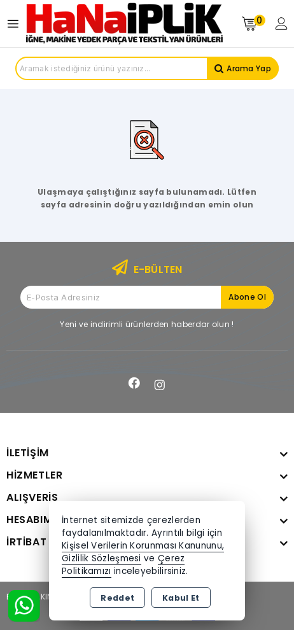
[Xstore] (124, 23)
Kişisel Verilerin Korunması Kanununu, (143, 546)
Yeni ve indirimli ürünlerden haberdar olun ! (147, 324)
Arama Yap (249, 68)
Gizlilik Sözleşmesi (101, 558)
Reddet (117, 597)
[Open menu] (16, 24)
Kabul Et (180, 597)
